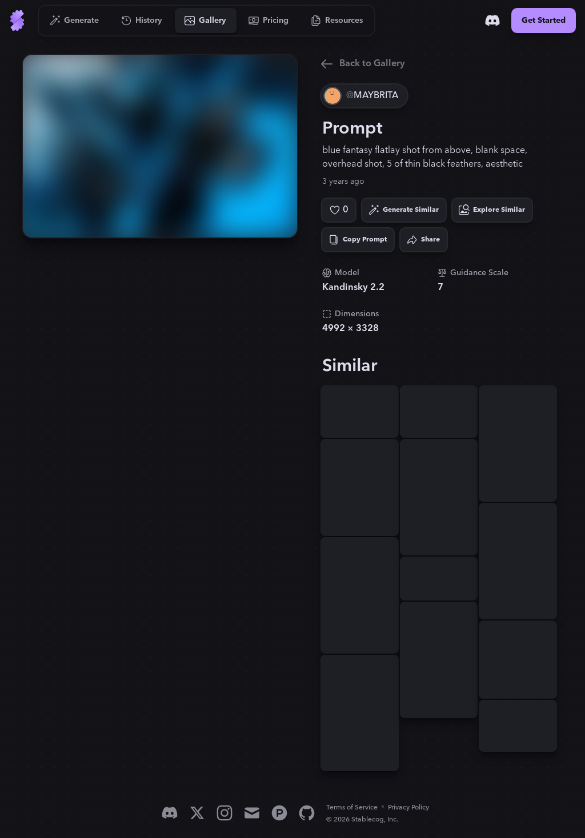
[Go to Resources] (337, 20)
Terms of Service (352, 807)
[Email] (252, 813)
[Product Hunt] (279, 813)
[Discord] (492, 20)
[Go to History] (142, 20)
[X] (197, 813)
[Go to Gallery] (206, 20)
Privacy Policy (408, 807)
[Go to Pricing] (269, 20)
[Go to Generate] (74, 20)
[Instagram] (224, 813)
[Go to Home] (17, 20)
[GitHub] (306, 813)
